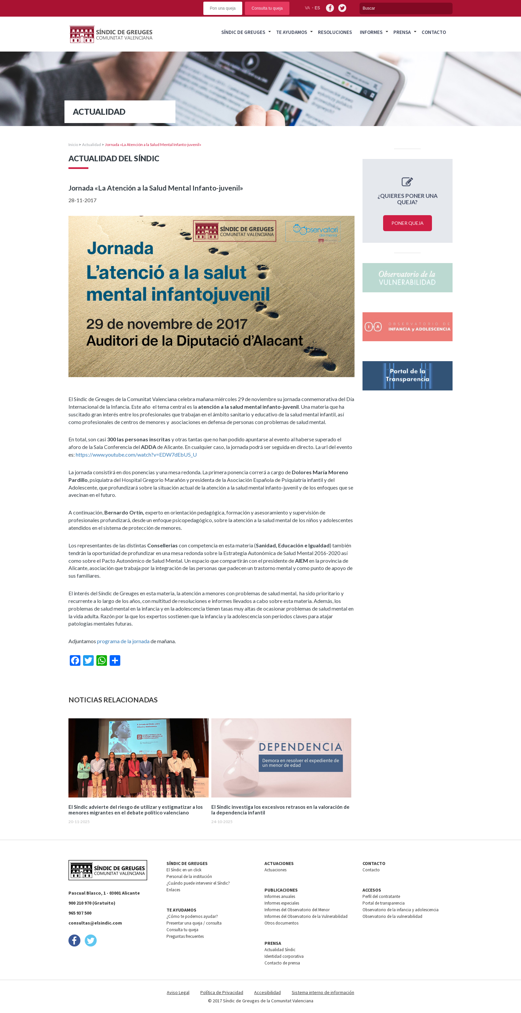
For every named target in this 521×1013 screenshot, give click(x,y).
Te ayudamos (291, 32)
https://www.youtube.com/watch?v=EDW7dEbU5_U (136, 454)
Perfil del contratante (381, 896)
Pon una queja (223, 8)
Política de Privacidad (221, 992)
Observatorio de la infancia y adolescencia (401, 910)
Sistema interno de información (323, 992)
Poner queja (407, 223)
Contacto (434, 32)
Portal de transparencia (384, 903)
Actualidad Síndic (279, 949)
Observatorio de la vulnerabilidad (392, 916)
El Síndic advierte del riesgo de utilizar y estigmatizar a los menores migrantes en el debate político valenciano (135, 809)
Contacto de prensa (282, 963)
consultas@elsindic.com (95, 923)
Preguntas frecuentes (185, 936)
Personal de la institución (189, 876)
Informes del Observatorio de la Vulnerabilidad (306, 916)
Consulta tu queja (267, 8)
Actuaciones (275, 870)
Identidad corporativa (284, 956)
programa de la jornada (123, 641)
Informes (371, 32)
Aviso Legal (178, 992)
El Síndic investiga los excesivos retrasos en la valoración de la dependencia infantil (280, 809)
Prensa (402, 32)
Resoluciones (335, 32)
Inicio (73, 144)
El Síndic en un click (183, 870)
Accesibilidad (267, 992)
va (307, 8)
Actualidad (91, 144)
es (317, 8)
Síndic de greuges (243, 32)
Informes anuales (279, 896)
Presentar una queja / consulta (194, 923)
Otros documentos (281, 923)
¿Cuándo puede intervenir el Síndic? (198, 883)
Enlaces (173, 890)
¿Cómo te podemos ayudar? (192, 916)
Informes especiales (281, 903)
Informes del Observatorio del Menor (297, 910)
